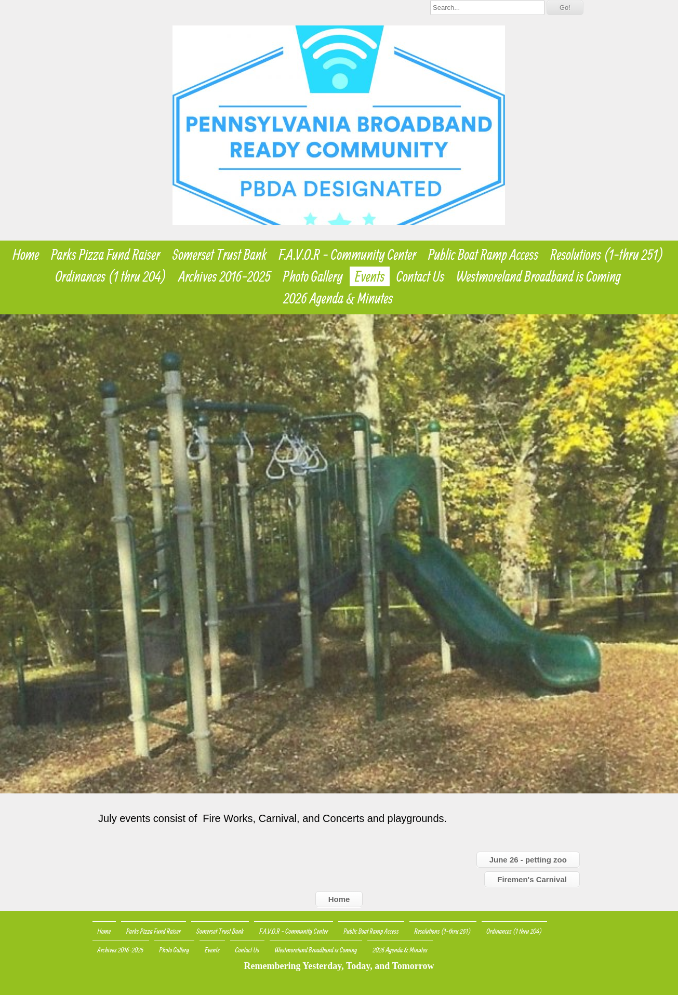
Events (369, 276)
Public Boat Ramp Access (483, 254)
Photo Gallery (313, 276)
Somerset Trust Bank (219, 254)
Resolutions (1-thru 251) (607, 254)
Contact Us (420, 276)
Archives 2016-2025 (225, 276)
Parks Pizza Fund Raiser (106, 254)
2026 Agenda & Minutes (338, 298)
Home (25, 254)
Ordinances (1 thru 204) (111, 276)
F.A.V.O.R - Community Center (347, 254)
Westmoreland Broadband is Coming (538, 276)
